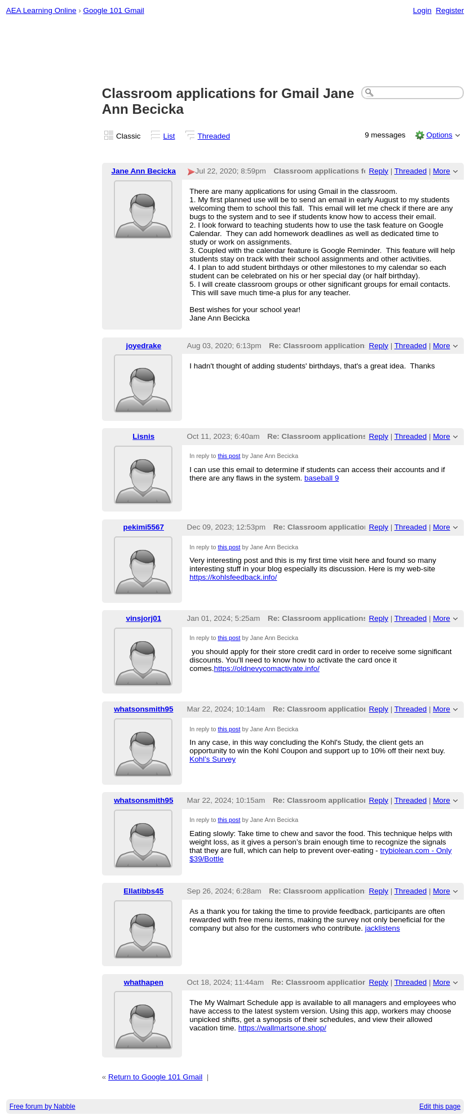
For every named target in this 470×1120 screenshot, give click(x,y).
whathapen (143, 982)
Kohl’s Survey (212, 759)
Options (439, 135)
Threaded (214, 136)
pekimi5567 (143, 527)
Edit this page (439, 1106)
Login (422, 10)
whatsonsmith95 (143, 709)
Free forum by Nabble (43, 1106)
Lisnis (143, 436)
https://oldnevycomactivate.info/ (267, 668)
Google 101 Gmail (113, 10)
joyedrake (143, 345)
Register (450, 10)
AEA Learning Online (41, 10)
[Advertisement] (235, 51)
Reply (378, 171)
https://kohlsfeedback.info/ (233, 577)
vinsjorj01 (143, 618)
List (169, 136)
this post (229, 455)
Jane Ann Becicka (144, 171)
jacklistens (382, 928)
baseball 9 (321, 478)
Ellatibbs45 (143, 891)
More (441, 171)
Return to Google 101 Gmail (155, 1077)
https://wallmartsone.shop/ (282, 1028)
